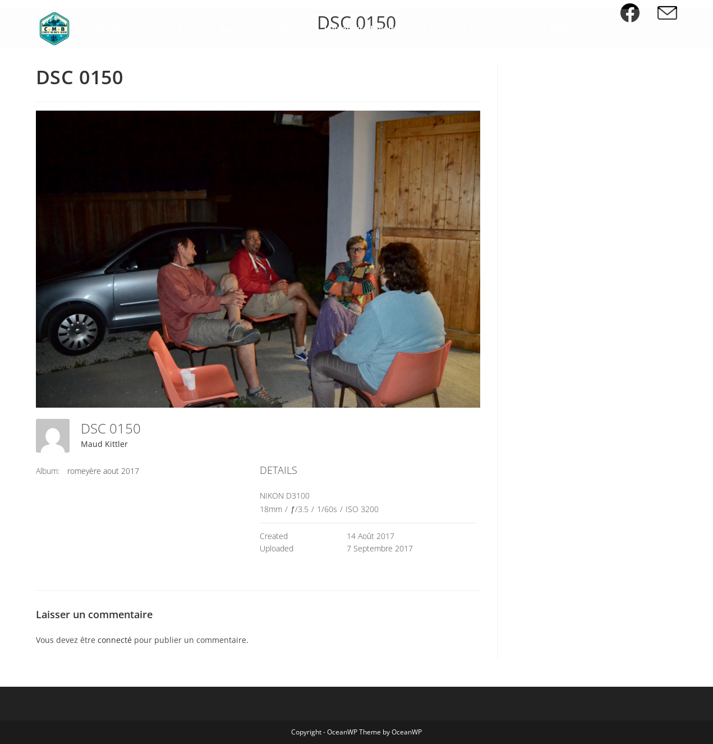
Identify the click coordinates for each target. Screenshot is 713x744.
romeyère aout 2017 (103, 470)
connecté (115, 640)
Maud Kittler (104, 444)
